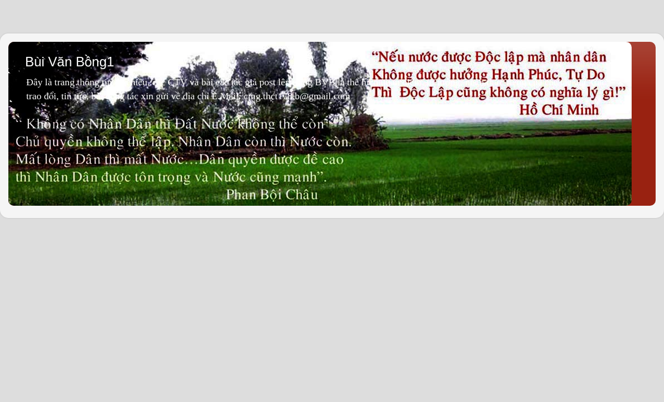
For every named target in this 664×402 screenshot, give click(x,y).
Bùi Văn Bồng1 (69, 61)
